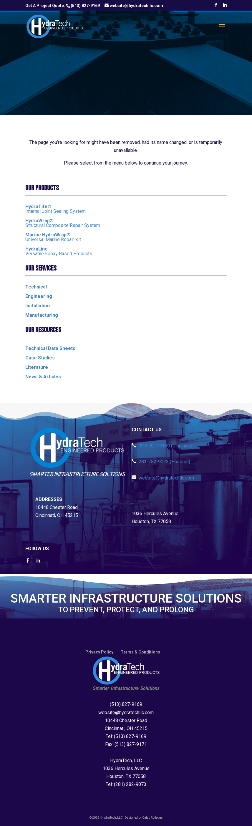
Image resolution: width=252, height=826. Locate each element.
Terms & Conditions (140, 652)
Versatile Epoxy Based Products (58, 251)
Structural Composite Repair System (62, 223)
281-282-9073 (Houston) (161, 462)
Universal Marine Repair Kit (53, 237)
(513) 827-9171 (131, 744)
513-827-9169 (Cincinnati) (163, 446)
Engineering (38, 296)
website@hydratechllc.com (163, 478)
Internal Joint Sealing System (55, 209)
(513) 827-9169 (85, 5)
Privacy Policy (99, 652)
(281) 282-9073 (130, 784)
